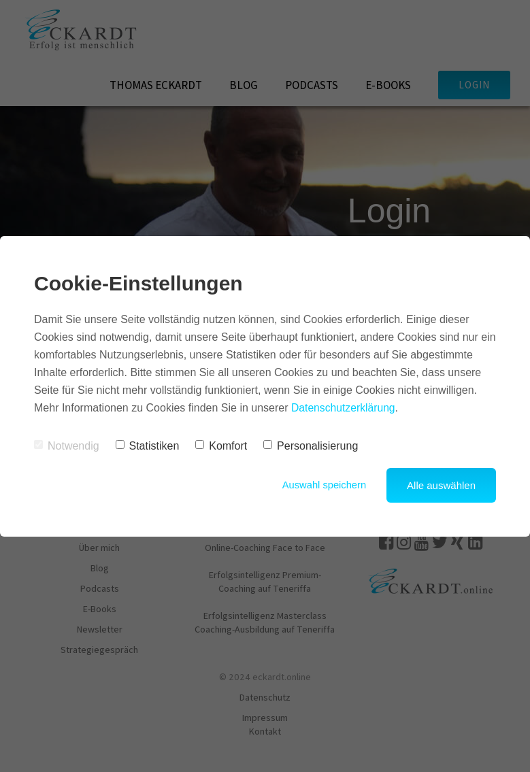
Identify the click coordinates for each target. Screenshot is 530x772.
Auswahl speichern (323, 485)
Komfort (221, 446)
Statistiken (148, 446)
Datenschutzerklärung (344, 408)
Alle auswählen (441, 485)
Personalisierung (310, 446)
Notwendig (66, 446)
